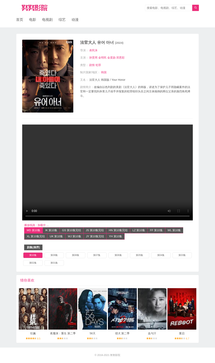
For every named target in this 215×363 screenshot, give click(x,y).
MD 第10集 (33, 230)
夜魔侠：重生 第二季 (63, 333)
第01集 (54, 262)
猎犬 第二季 (122, 333)
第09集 (54, 255)
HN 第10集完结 (118, 230)
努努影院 (115, 355)
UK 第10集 (56, 236)
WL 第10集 (174, 230)
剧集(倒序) (33, 247)
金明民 (102, 57)
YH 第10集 (115, 236)
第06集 (118, 255)
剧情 (92, 65)
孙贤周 (93, 57)
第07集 (96, 255)
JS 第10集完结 (95, 230)
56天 (93, 333)
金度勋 (111, 57)
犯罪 (98, 65)
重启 (182, 333)
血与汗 (152, 333)
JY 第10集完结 (95, 236)
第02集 (33, 262)
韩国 (104, 72)
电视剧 (47, 20)
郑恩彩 (120, 57)
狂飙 (33, 333)
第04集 (160, 255)
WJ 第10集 (74, 236)
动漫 (75, 20)
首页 (19, 20)
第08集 (75, 255)
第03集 (182, 255)
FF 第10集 (156, 230)
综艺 (62, 20)
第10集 (33, 255)
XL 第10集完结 (36, 236)
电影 (32, 20)
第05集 (139, 255)
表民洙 (93, 50)
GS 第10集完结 (71, 230)
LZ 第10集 (138, 230)
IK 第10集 (51, 230)
